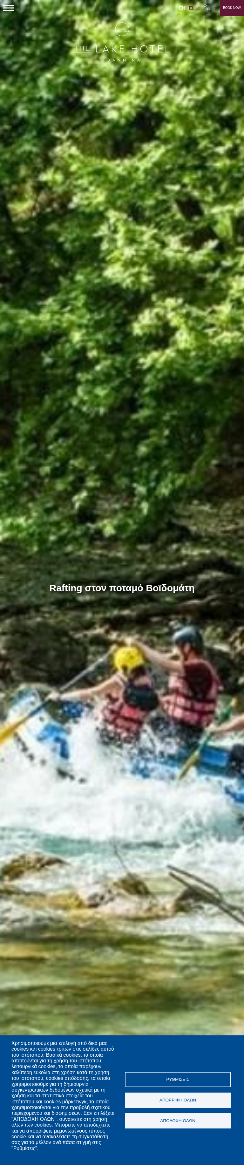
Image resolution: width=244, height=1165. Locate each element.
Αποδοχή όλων (177, 1120)
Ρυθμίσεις (177, 1079)
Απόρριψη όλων (177, 1100)
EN (182, 7)
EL (191, 7)
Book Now (232, 8)
